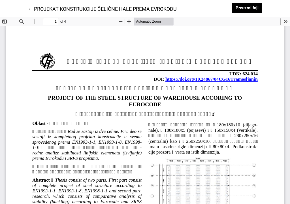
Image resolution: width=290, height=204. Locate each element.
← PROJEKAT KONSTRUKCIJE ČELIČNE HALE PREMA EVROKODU (102, 8)
